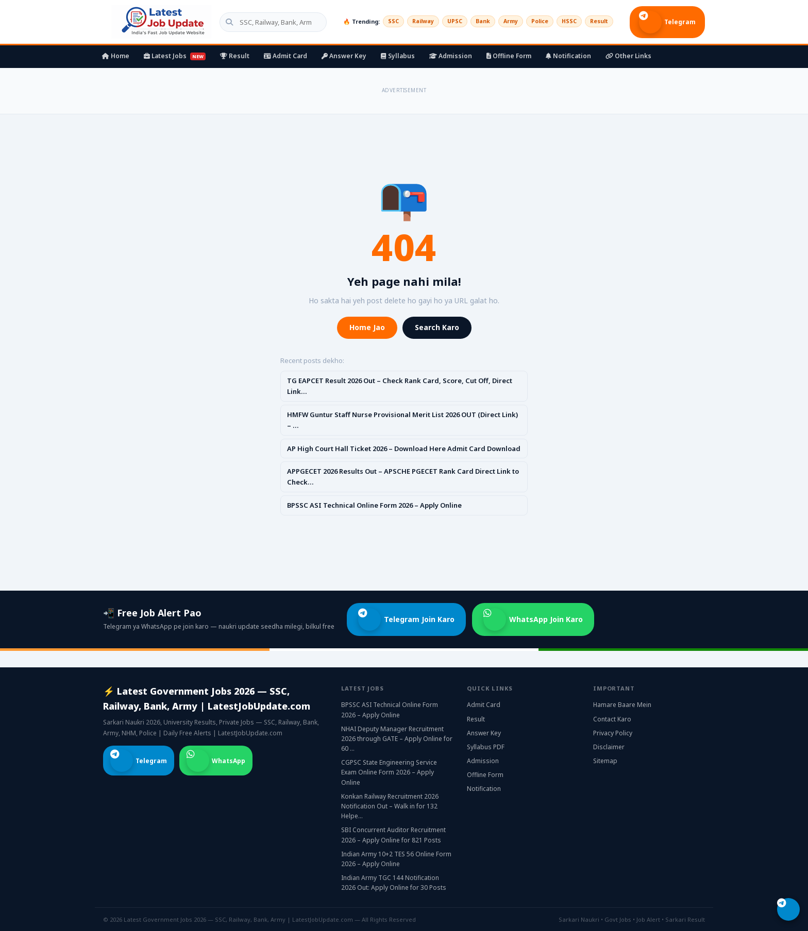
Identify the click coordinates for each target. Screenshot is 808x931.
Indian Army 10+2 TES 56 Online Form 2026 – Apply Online (396, 859)
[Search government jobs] (265, 22)
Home (115, 55)
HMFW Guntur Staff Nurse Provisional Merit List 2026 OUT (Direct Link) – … (402, 420)
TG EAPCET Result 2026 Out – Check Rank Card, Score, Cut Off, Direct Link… (399, 386)
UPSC (444, 21)
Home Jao (367, 327)
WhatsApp (216, 760)
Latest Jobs (175, 55)
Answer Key (344, 55)
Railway (410, 21)
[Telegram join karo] (788, 909)
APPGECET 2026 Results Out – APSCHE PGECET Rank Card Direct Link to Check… (403, 477)
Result (598, 21)
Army (503, 21)
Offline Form (508, 55)
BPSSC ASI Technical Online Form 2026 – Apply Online (374, 505)
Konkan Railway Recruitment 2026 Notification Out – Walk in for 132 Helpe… (390, 806)
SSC (378, 21)
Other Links (628, 55)
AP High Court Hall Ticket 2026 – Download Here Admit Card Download (403, 448)
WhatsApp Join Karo (533, 619)
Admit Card (285, 55)
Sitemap (605, 760)
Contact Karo (612, 719)
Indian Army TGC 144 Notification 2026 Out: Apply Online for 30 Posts (393, 882)
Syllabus (398, 55)
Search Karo (437, 327)
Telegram (667, 22)
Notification (568, 55)
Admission (450, 55)
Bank (473, 21)
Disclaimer (609, 747)
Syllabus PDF (485, 747)
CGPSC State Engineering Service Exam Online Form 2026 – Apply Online (389, 772)
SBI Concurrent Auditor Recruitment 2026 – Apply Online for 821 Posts (393, 834)
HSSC (566, 21)
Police (534, 21)
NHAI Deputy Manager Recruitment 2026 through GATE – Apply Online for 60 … (396, 739)
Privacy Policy (612, 733)
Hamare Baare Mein (622, 704)
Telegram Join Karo (406, 619)
